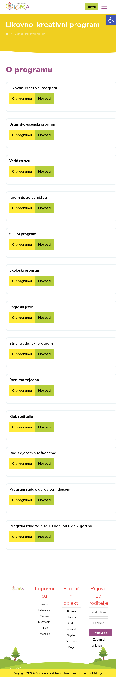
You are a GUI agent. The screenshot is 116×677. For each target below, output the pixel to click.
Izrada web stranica (77, 673)
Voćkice (44, 616)
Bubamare (44, 610)
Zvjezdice (44, 634)
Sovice (44, 604)
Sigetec (71, 635)
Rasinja (71, 611)
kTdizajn (97, 673)
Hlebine (71, 617)
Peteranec (72, 641)
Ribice (44, 628)
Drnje (71, 647)
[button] (111, 20)
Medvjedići (44, 622)
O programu (22, 98)
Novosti (44, 98)
